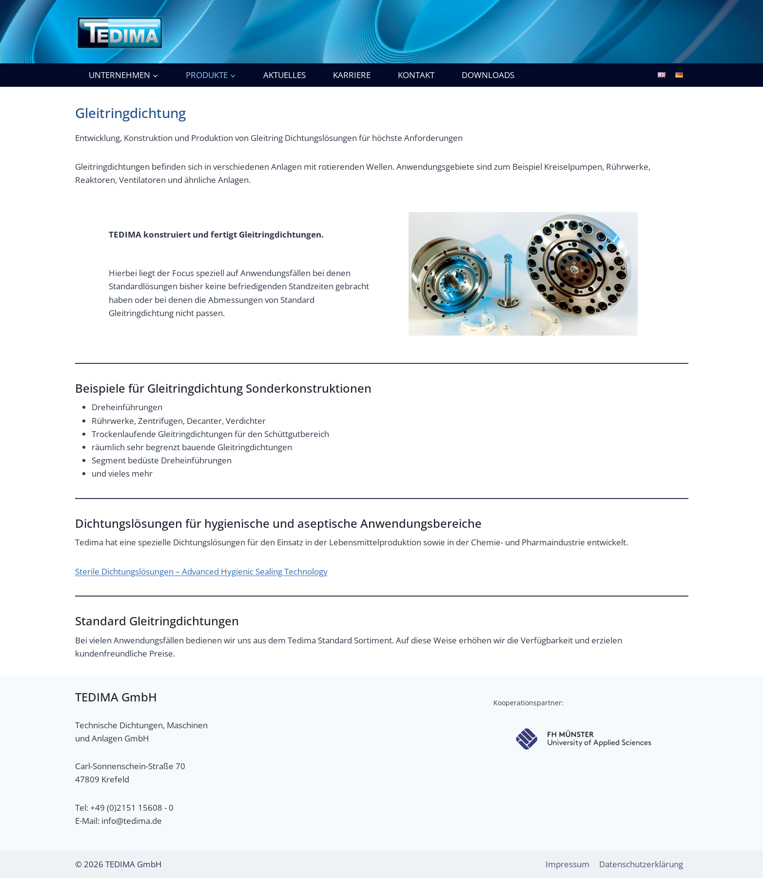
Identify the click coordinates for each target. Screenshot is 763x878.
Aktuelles (284, 74)
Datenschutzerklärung (641, 864)
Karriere (352, 74)
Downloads (488, 74)
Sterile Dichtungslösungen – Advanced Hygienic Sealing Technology (201, 571)
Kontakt (416, 74)
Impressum (567, 864)
